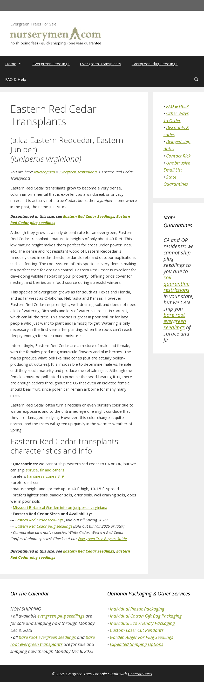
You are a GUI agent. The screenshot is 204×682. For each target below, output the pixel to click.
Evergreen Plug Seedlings (155, 63)
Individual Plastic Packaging (137, 609)
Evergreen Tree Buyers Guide (102, 538)
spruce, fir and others (45, 470)
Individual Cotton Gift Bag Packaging (146, 616)
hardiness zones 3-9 (45, 476)
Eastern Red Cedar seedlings (39, 519)
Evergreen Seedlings (51, 63)
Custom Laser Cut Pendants (137, 630)
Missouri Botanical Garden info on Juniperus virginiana (60, 507)
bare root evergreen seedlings (175, 321)
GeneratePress (140, 673)
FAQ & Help (15, 79)
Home (16, 63)
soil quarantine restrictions (176, 283)
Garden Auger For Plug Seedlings (141, 637)
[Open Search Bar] (196, 79)
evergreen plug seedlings (60, 616)
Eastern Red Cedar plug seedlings (43, 526)
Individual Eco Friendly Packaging (142, 623)
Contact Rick (178, 156)
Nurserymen (44, 171)
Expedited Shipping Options (136, 644)
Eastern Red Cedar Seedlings (88, 216)
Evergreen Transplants (100, 63)
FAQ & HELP (177, 106)
